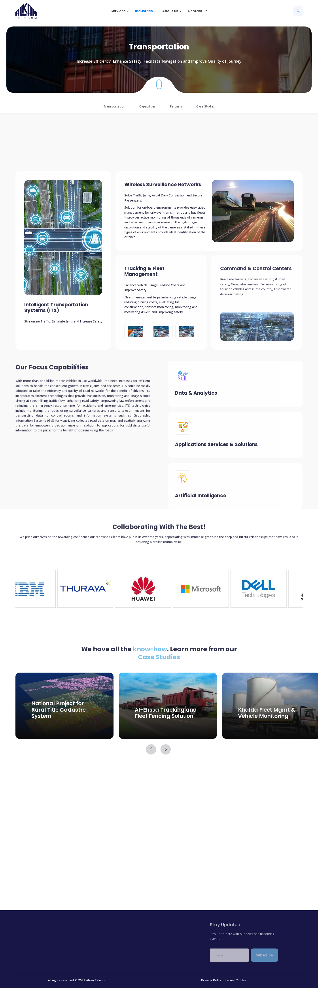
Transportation (114, 106)
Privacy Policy (211, 980)
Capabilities (147, 106)
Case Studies (205, 106)
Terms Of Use (235, 980)
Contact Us (198, 11)
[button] (119, 11)
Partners (176, 106)
